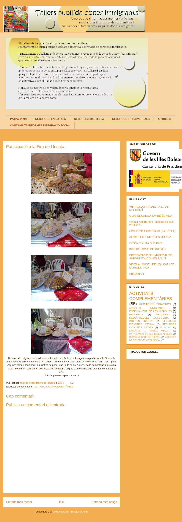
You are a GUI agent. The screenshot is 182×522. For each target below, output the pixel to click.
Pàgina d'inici (18, 118)
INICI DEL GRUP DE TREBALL (147, 249)
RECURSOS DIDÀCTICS (155, 304)
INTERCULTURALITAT (141, 321)
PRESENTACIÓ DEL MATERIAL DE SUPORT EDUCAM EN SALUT (150, 257)
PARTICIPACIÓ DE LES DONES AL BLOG (150, 334)
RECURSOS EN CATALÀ (50, 118)
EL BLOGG (166, 327)
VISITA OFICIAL (153, 340)
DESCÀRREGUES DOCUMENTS (149, 318)
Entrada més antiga (104, 502)
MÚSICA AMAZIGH (159, 331)
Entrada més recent (19, 502)
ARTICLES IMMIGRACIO (146, 308)
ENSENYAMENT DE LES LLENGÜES (150, 311)
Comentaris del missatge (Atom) (70, 511)
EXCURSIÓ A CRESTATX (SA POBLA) (152, 231)
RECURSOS (136, 273)
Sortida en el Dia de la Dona (145, 243)
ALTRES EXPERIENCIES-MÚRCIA (150, 237)
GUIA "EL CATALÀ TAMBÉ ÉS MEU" (151, 215)
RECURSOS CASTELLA (89, 118)
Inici (61, 502)
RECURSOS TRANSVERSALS (131, 118)
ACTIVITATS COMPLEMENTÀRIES (53, 386)
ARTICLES (164, 118)
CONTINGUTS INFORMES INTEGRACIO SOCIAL (40, 125)
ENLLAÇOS (135, 331)
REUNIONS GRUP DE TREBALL (145, 337)
